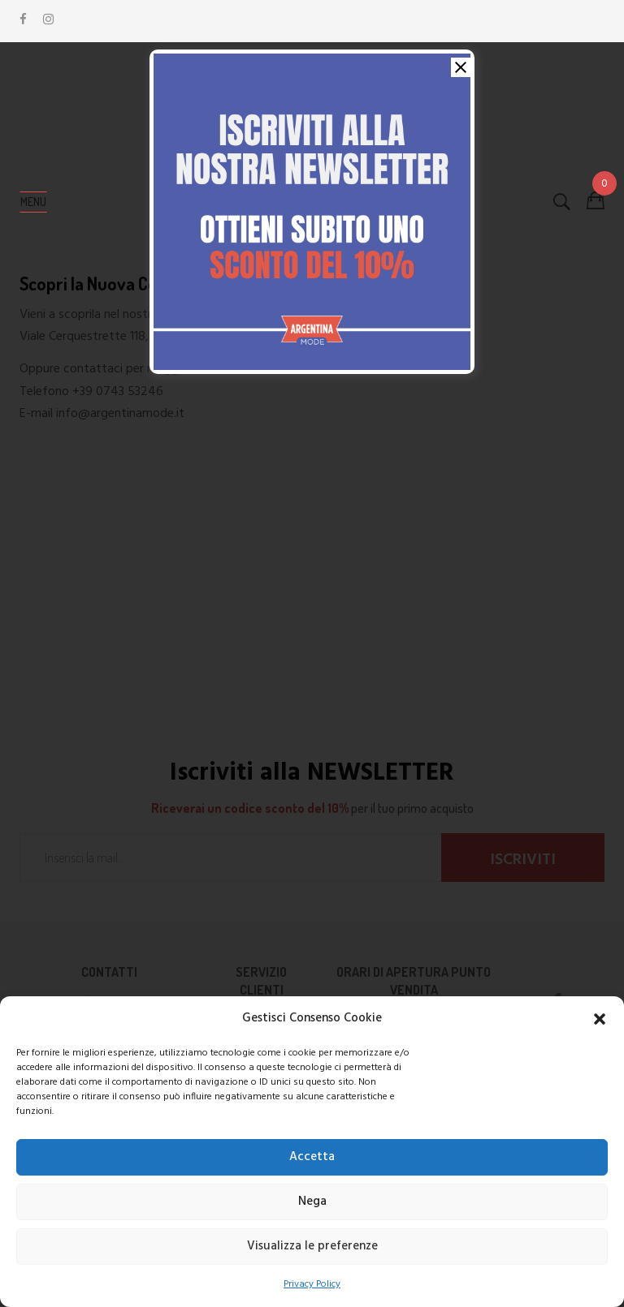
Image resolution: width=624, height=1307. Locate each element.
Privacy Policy (312, 1284)
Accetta (312, 1157)
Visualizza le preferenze (312, 1246)
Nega (312, 1201)
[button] (600, 1019)
